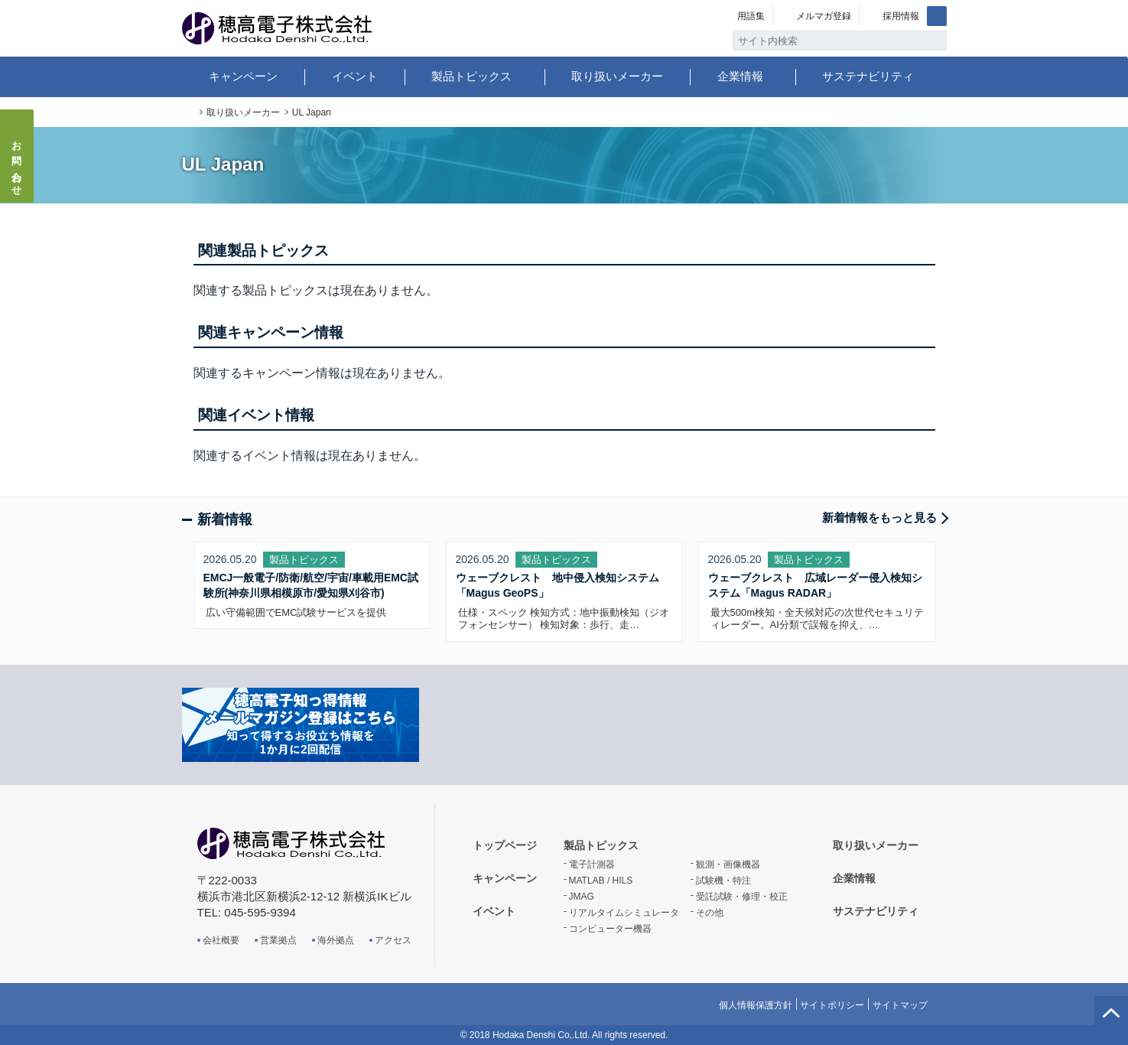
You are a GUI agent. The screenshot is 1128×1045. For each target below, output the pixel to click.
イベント (355, 76)
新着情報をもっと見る (879, 517)
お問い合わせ (17, 164)
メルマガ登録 (823, 16)
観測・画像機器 (728, 864)
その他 (709, 912)
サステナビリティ (868, 76)
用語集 (751, 16)
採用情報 (901, 16)
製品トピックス (471, 76)
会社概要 (221, 940)
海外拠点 (335, 940)
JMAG (581, 896)
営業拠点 (278, 940)
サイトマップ (900, 1005)
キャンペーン (243, 76)
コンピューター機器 (610, 928)
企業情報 (740, 76)
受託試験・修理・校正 (742, 896)
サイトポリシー (832, 1005)
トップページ (188, 113)
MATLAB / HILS (601, 880)
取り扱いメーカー (617, 76)
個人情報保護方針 (755, 1005)
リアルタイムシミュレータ (624, 912)
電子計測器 (592, 864)
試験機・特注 (723, 880)
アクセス (393, 940)
